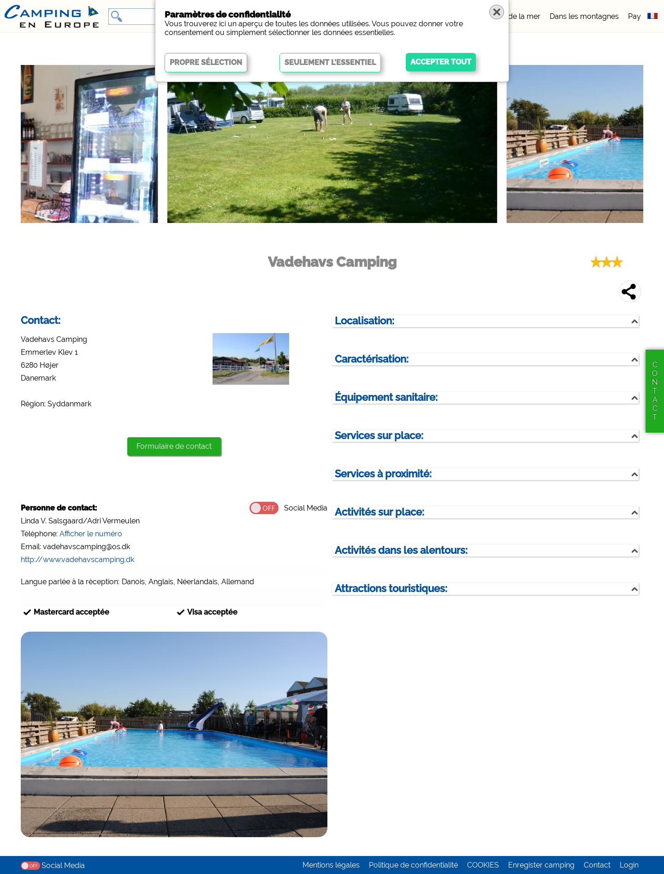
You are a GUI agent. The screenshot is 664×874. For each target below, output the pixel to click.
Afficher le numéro (90, 533)
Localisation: (364, 321)
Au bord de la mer (509, 16)
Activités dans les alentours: (401, 550)
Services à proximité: (383, 474)
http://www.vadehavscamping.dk (77, 559)
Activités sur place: (379, 512)
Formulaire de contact (174, 446)
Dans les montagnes (584, 16)
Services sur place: (379, 435)
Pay (634, 16)
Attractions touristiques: (391, 588)
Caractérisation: (372, 359)
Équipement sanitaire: (386, 397)
